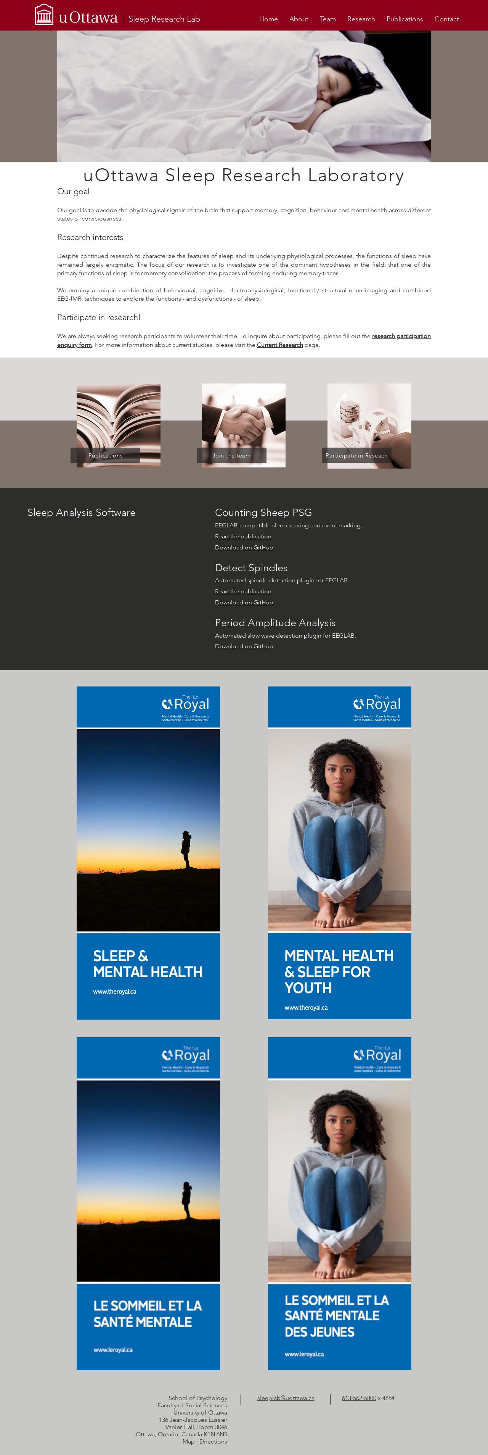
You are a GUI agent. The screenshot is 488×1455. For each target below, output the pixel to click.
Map (189, 1441)
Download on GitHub (244, 547)
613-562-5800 (359, 1398)
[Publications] (105, 455)
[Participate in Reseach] (357, 455)
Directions (213, 1441)
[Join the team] (231, 455)
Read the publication (243, 536)
